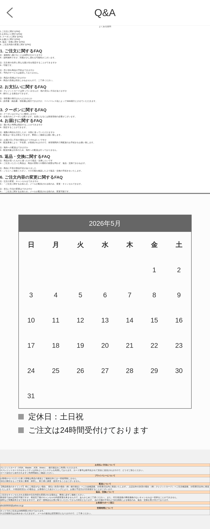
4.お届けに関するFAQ (10, 39)
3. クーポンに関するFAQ (11, 36)
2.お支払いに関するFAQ (11, 34)
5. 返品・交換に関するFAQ (12, 42)
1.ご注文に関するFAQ (10, 31)
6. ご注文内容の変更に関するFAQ (15, 44)
